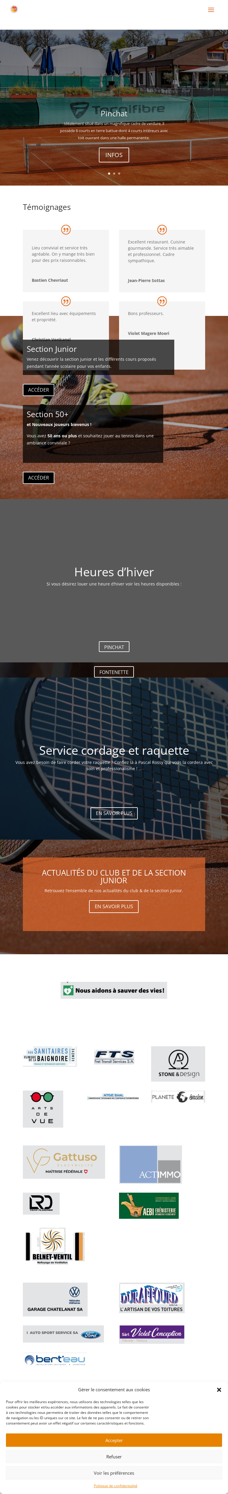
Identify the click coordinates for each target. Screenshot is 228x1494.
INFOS (114, 161)
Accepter (114, 1440)
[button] (219, 1390)
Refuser (114, 1457)
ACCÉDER (38, 390)
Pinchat (114, 120)
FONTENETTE (114, 672)
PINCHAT (114, 647)
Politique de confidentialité (115, 1485)
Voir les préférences (114, 1473)
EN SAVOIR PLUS (114, 813)
